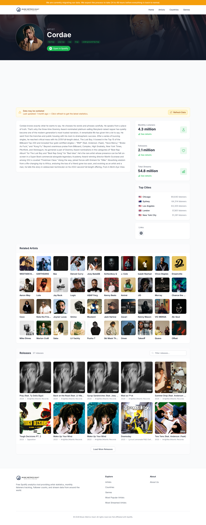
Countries (174, 9)
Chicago (146, 197)
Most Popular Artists (114, 497)
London (146, 210)
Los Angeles (148, 206)
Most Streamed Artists (115, 502)
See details (145, 134)
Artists (162, 9)
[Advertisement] (103, 82)
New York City (149, 215)
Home (151, 9)
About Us (154, 482)
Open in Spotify (58, 48)
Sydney (146, 201)
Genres (186, 9)
